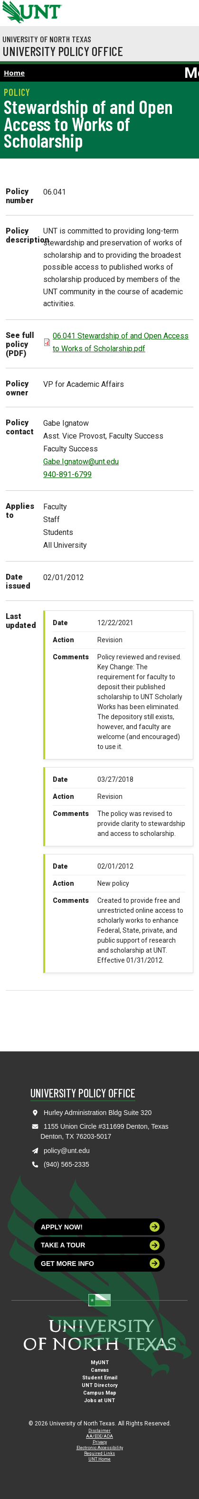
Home (14, 72)
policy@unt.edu (67, 1150)
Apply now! (100, 1227)
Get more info (100, 1263)
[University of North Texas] (12, 11)
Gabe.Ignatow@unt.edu (81, 461)
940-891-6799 (67, 474)
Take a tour (100, 1245)
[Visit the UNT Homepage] (48, 8)
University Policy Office (62, 50)
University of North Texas (46, 39)
